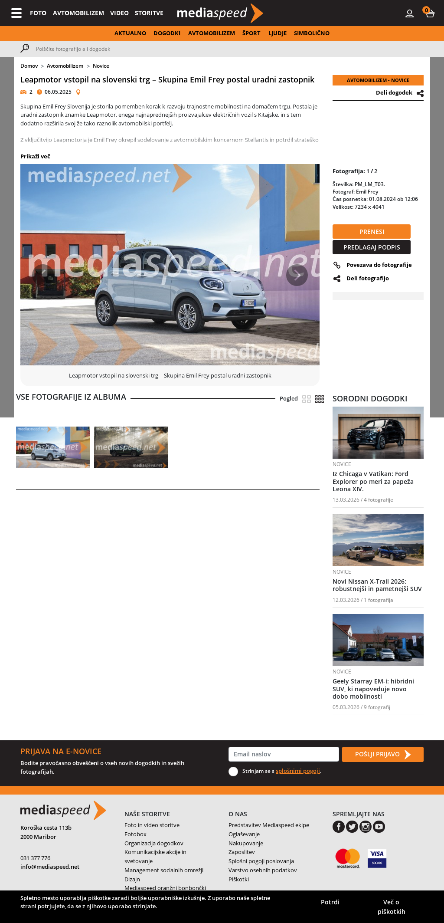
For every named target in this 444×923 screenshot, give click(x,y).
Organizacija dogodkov (153, 843)
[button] (430, 13)
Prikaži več (35, 156)
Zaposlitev (242, 852)
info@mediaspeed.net (49, 866)
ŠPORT (251, 33)
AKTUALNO (130, 33)
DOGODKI (166, 33)
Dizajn (132, 879)
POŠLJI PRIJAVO (383, 754)
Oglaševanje (244, 834)
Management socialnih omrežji (163, 870)
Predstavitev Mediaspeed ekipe (269, 825)
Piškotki (239, 879)
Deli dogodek (394, 92)
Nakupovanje (246, 843)
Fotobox (135, 834)
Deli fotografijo (367, 278)
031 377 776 (35, 858)
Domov (29, 65)
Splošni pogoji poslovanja (261, 861)
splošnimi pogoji (298, 771)
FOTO (38, 13)
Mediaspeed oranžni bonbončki (165, 888)
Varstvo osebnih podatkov (263, 870)
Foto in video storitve (152, 825)
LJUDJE (277, 33)
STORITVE (149, 13)
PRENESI (371, 231)
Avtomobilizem (65, 65)
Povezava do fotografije (379, 265)
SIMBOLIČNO (312, 33)
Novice (101, 65)
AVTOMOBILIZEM (78, 13)
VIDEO (119, 13)
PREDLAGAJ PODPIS (371, 247)
